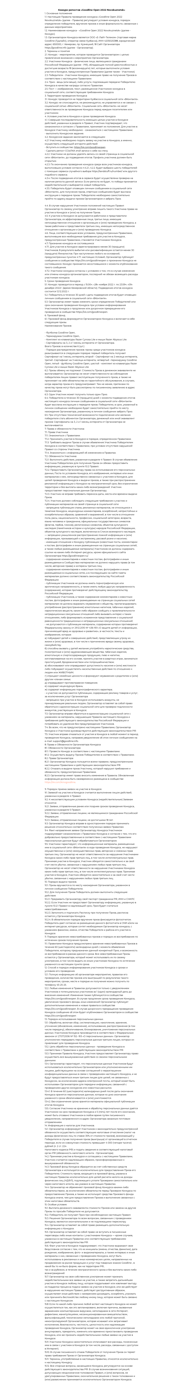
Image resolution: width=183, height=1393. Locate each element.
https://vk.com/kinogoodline (60, 782)
